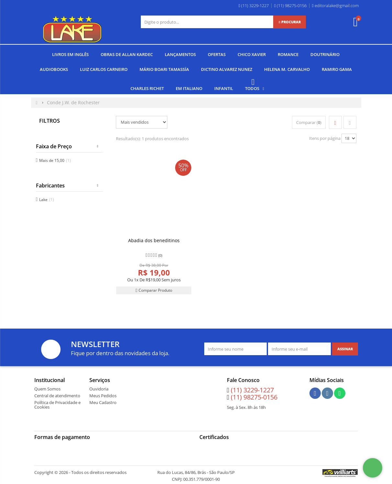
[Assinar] (345, 348)
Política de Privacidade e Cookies (57, 404)
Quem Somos (47, 388)
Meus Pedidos (103, 395)
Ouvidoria (98, 388)
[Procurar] (289, 22)
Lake (46, 199)
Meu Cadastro (103, 402)
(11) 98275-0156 (254, 396)
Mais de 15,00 (55, 160)
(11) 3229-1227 (252, 389)
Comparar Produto (153, 290)
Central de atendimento (57, 395)
